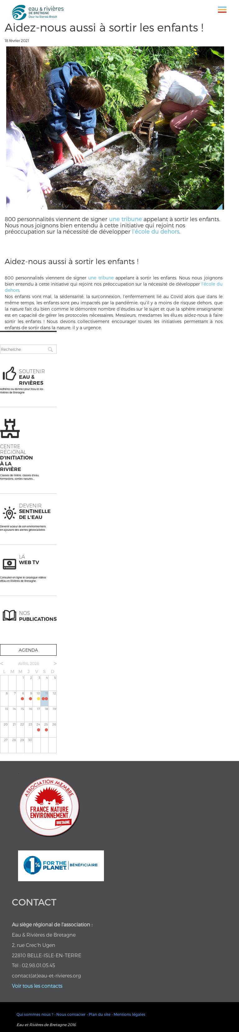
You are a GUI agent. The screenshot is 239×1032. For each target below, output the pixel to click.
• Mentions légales (128, 1014)
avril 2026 (28, 663)
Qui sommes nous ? (34, 1014)
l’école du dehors (155, 231)
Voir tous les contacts (37, 986)
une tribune (125, 219)
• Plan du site (98, 1014)
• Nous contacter (70, 1014)
